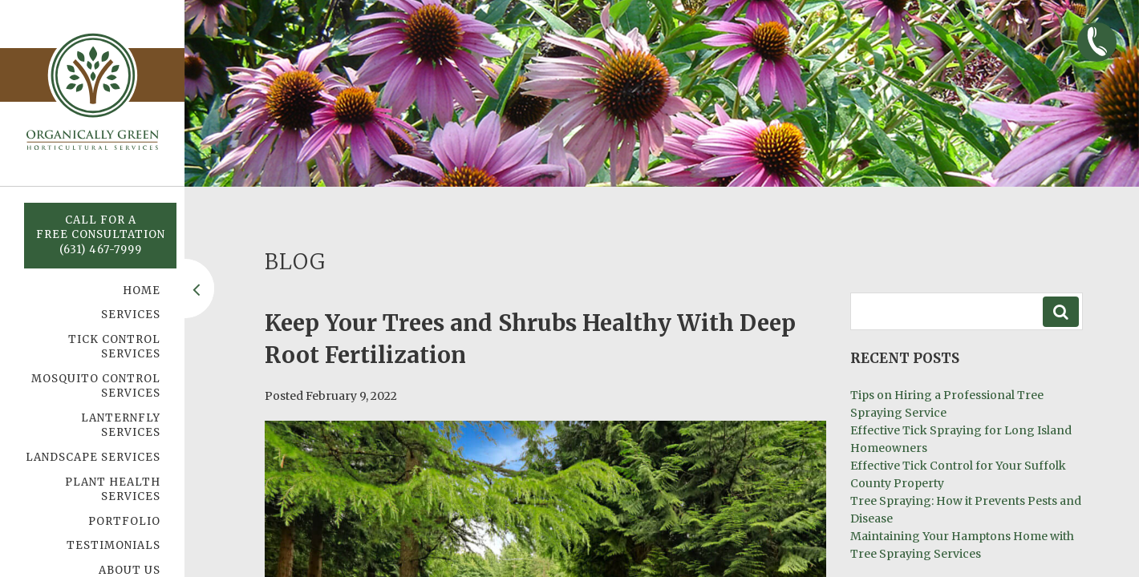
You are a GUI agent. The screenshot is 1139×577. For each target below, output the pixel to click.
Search (1061, 312)
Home (141, 290)
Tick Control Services (114, 347)
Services (130, 314)
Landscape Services (93, 457)
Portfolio (124, 521)
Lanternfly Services (120, 425)
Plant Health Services (112, 489)
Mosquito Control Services (95, 386)
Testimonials (113, 545)
